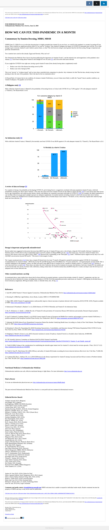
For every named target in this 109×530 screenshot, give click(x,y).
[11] (69, 254)
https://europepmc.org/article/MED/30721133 (70, 318)
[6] (83, 191)
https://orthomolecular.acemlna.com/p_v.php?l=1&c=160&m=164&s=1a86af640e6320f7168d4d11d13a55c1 (51, 493)
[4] (21, 138)
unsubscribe (99, 497)
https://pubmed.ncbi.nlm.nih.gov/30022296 (32, 358)
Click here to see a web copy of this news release (15, 17)
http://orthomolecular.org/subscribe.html (93, 12)
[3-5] (24, 260)
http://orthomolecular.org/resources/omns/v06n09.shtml (49, 382)
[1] (11, 59)
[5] (26, 186)
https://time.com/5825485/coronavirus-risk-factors (28, 324)
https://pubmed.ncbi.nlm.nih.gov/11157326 (17, 352)
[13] (24, 265)
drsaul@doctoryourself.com (32, 487)
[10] (67, 253)
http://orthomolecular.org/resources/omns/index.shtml (31, 14)
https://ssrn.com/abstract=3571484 (21, 302)
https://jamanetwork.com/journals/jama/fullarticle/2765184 (48, 330)
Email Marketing (49, 528)
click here (21, 499)
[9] (21, 198)
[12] (93, 263)
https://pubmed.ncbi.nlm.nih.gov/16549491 (17, 347)
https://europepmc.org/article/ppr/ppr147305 (18, 312)
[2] (52, 59)
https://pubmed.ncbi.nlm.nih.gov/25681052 (17, 335)
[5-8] (79, 193)
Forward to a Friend (9, 514)
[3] (20, 85)
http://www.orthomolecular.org (73, 371)
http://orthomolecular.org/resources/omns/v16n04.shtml (79, 293)
